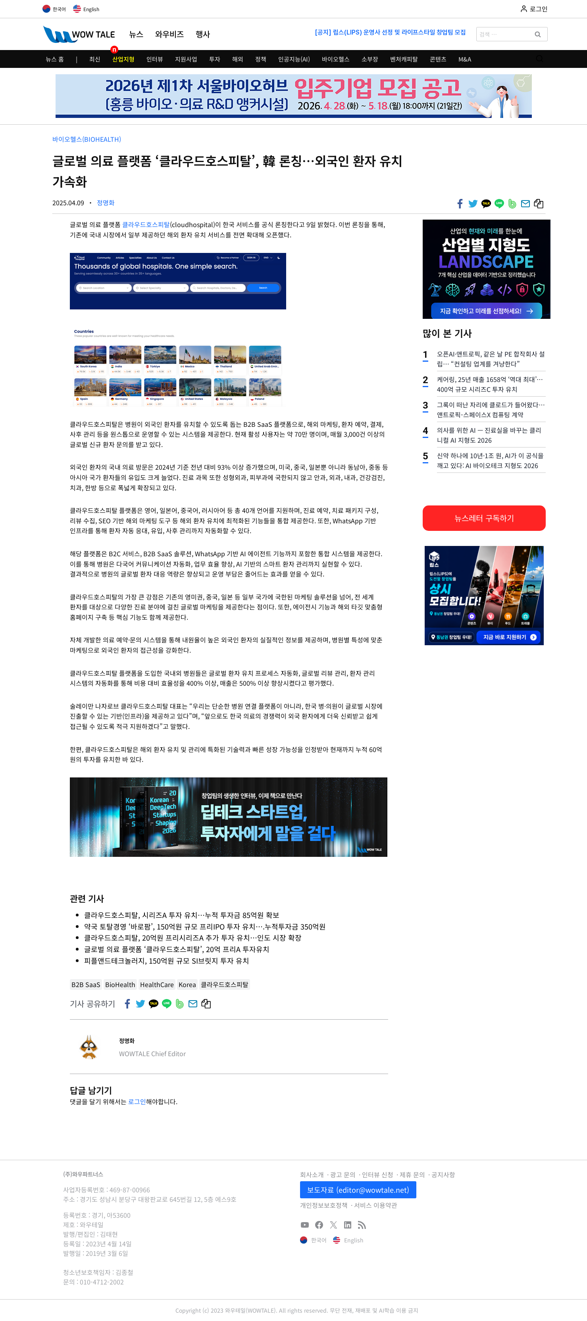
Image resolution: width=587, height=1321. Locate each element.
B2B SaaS (85, 984)
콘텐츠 (438, 59)
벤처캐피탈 (404, 59)
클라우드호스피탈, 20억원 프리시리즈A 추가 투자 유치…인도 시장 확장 (193, 937)
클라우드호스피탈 (146, 224)
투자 (214, 59)
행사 (203, 34)
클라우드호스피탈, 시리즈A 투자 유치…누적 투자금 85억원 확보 (181, 915)
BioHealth (120, 984)
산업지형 (123, 59)
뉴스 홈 (55, 59)
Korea (187, 984)
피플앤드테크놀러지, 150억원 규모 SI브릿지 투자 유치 (167, 960)
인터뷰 (154, 59)
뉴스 (136, 34)
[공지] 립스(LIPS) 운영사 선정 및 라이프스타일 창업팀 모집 (390, 32)
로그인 (137, 1101)
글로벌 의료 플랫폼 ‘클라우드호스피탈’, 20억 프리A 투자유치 (176, 949)
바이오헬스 (336, 59)
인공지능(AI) (294, 59)
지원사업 (186, 59)
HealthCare (157, 984)
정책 (260, 59)
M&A (464, 59)
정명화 (106, 202)
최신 (94, 59)
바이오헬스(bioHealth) (86, 139)
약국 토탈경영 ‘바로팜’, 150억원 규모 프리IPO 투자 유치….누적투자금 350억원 (205, 926)
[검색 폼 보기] (539, 59)
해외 (237, 59)
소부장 (370, 59)
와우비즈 (169, 34)
